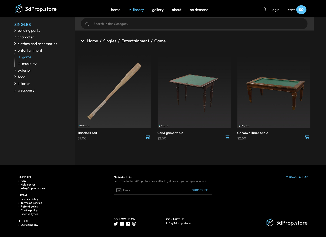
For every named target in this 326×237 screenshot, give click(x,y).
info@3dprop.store (33, 188)
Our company (29, 225)
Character (26, 37)
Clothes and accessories (37, 43)
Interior (24, 83)
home (115, 9)
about (177, 9)
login (275, 9)
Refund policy (29, 206)
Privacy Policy (29, 199)
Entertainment (30, 50)
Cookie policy (29, 210)
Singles (109, 40)
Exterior (24, 70)
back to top (296, 176)
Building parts (29, 30)
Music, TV (29, 63)
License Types (29, 214)
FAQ (23, 181)
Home (89, 40)
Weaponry (26, 90)
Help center (28, 184)
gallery (158, 9)
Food (21, 77)
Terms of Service (31, 203)
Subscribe (200, 190)
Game (26, 57)
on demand (199, 9)
